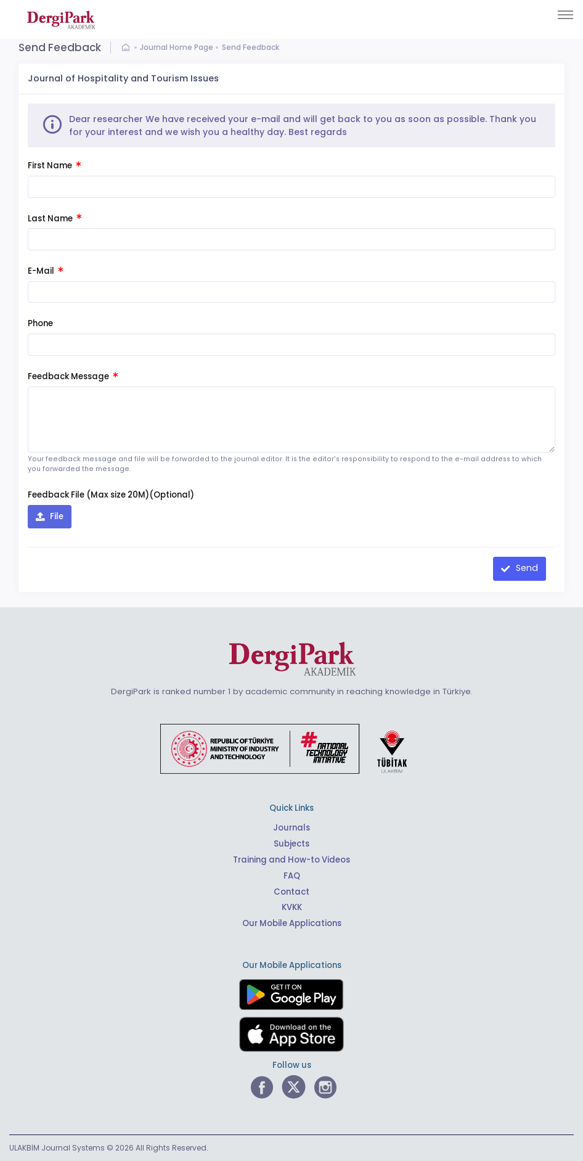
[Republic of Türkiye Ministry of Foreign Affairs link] (291, 747)
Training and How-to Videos (291, 860)
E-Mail (45, 271)
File (55, 516)
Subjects (291, 844)
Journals (291, 828)
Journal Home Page (176, 47)
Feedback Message (73, 376)
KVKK (292, 907)
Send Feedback (250, 47)
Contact (291, 892)
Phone (40, 323)
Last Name (54, 218)
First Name (54, 165)
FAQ (291, 876)
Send (525, 568)
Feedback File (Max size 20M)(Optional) (111, 495)
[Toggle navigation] (565, 14)
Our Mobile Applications (291, 923)
